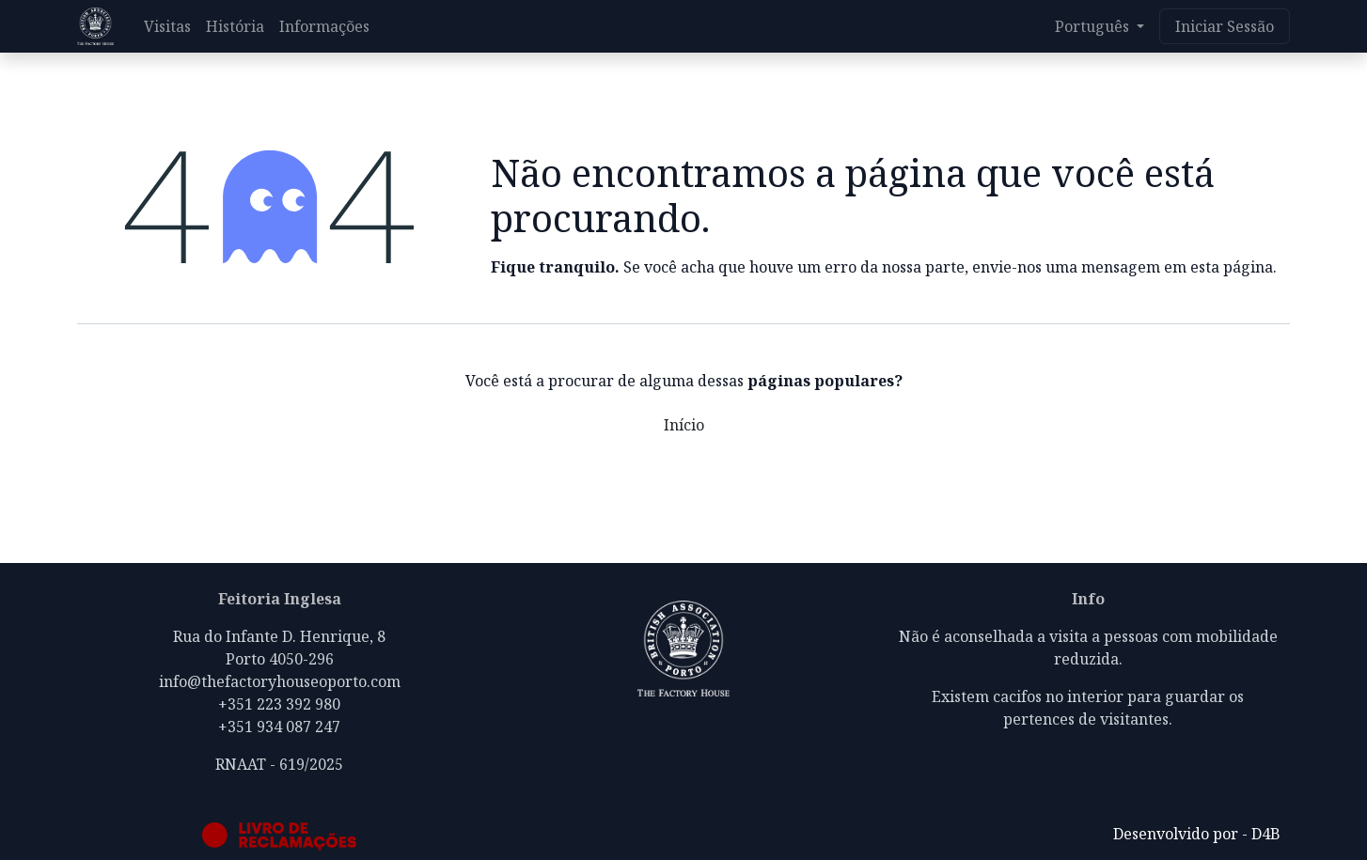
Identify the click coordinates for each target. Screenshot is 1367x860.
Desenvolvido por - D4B (1197, 833)
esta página (1231, 267)
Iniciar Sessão (1224, 26)
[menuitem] (167, 26)
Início (684, 424)
